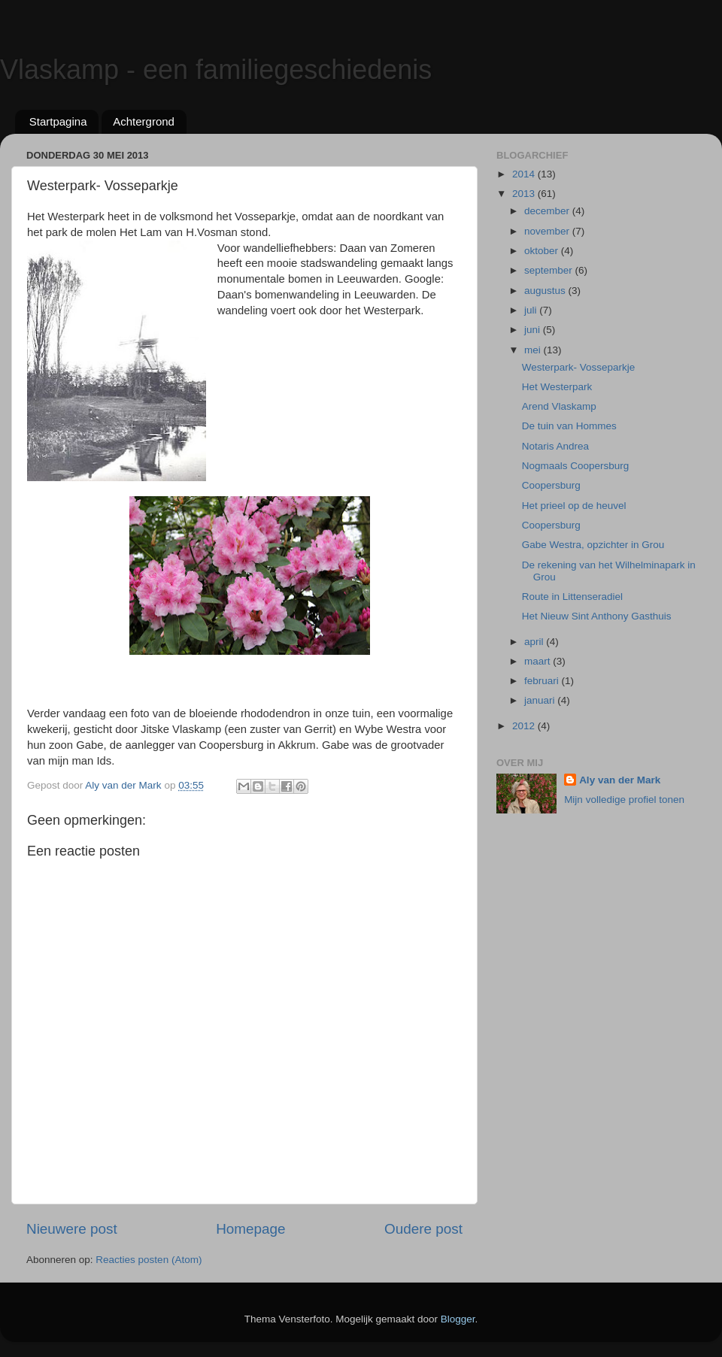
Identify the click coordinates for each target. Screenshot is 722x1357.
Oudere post (423, 1229)
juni (533, 329)
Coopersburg (551, 485)
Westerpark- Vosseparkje (579, 367)
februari (543, 680)
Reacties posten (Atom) (149, 1259)
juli (531, 310)
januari (540, 700)
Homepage (250, 1229)
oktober (542, 250)
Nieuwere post (71, 1229)
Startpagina (58, 121)
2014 (525, 174)
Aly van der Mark (619, 780)
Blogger (458, 1319)
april (535, 641)
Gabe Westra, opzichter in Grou (593, 544)
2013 (525, 193)
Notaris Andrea (555, 446)
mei (534, 350)
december (548, 211)
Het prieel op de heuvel (574, 505)
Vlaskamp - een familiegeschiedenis (216, 69)
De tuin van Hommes (569, 426)
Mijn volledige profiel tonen (624, 799)
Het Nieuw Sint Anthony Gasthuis (597, 616)
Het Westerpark (557, 386)
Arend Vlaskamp (559, 406)
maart (538, 661)
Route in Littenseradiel (572, 596)
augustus (546, 290)
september (549, 270)
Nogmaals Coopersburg (575, 465)
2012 (525, 726)
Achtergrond (143, 121)
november (548, 231)
